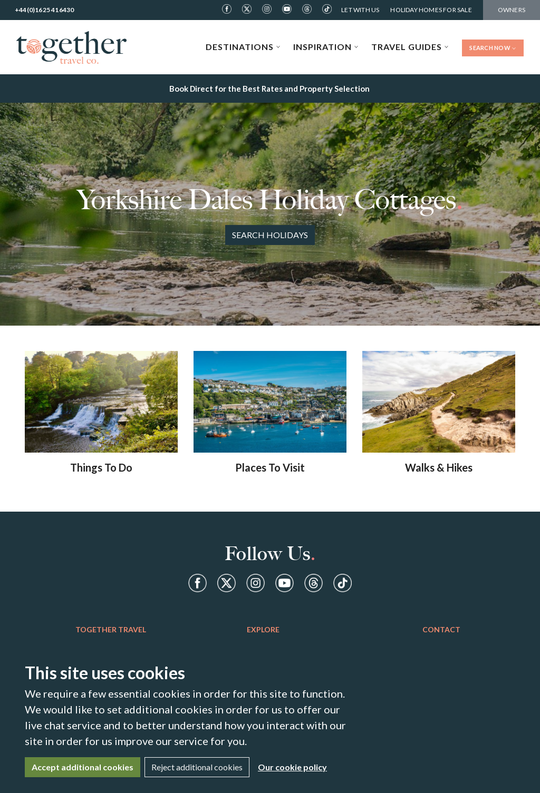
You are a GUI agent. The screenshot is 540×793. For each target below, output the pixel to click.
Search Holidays (270, 235)
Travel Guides (410, 47)
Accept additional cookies (82, 767)
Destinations (243, 47)
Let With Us (360, 10)
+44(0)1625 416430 (44, 10)
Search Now (492, 47)
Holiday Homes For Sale (430, 10)
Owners (511, 10)
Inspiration (326, 47)
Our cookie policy (292, 767)
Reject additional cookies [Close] (197, 767)
